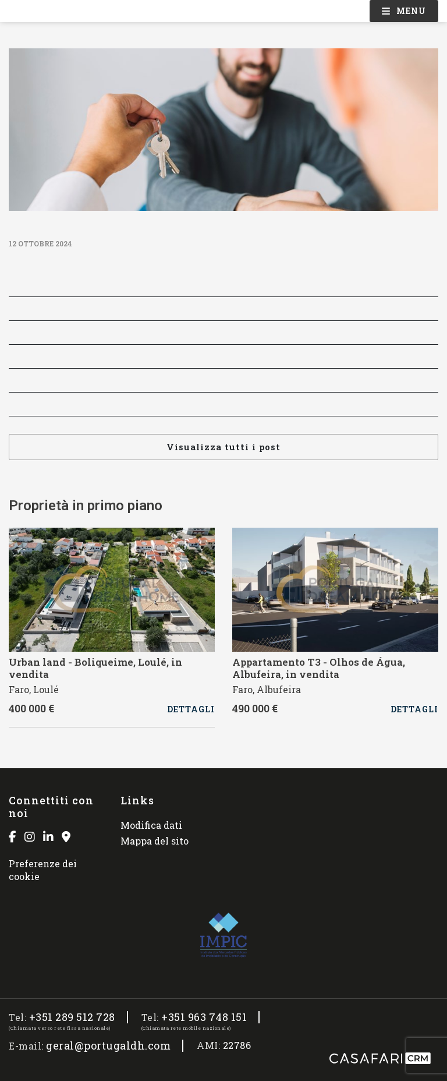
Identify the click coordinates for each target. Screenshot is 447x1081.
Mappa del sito (154, 841)
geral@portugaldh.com (108, 1045)
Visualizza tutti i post (223, 447)
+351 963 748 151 (204, 1017)
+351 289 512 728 (72, 1017)
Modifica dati (151, 825)
